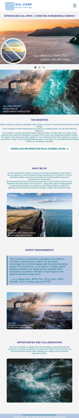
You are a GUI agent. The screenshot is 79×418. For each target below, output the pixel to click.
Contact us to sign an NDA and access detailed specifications (39, 417)
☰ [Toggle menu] (75, 5)
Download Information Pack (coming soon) (40, 149)
